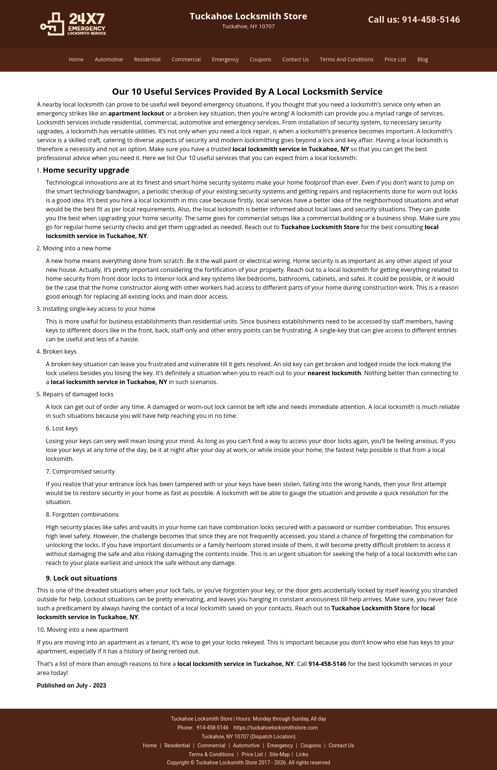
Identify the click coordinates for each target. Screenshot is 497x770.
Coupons (260, 59)
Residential (147, 59)
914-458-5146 (431, 19)
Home (76, 59)
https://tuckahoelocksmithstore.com (275, 728)
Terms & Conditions (211, 754)
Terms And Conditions (346, 59)
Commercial (186, 59)
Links (302, 754)
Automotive (109, 59)
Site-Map (279, 754)
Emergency (225, 59)
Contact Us (295, 59)
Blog (423, 59)
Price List (395, 59)
